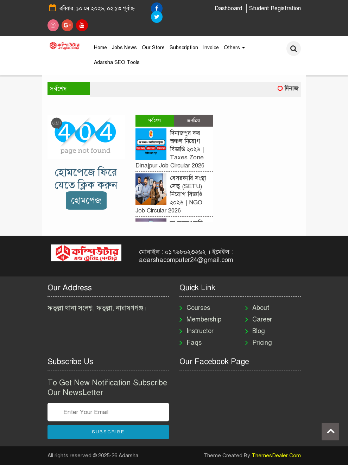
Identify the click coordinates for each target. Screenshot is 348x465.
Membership (203, 319)
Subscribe (108, 432)
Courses (198, 308)
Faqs (194, 342)
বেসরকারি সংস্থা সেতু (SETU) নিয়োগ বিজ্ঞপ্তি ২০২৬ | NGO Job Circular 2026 (170, 194)
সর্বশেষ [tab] (154, 120)
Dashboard (228, 8)
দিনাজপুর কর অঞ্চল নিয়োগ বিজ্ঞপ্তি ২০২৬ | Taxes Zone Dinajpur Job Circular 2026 (169, 149)
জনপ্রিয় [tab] (193, 120)
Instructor (200, 331)
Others (234, 48)
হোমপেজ (86, 200)
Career (262, 319)
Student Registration (275, 8)
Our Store (153, 48)
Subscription (184, 48)
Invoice (211, 48)
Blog (258, 331)
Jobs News (124, 48)
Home (100, 48)
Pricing (262, 342)
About (260, 308)
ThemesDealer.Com (276, 455)
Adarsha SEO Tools (117, 62)
